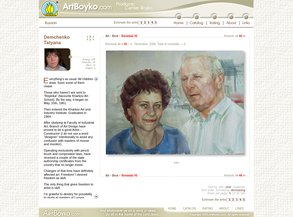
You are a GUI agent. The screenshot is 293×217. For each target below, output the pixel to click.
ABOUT (224, 208)
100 (242, 193)
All (107, 36)
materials (239, 187)
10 (233, 193)
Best (115, 36)
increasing (222, 190)
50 (237, 193)
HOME (172, 208)
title (221, 187)
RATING (207, 208)
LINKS (239, 208)
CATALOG (189, 208)
